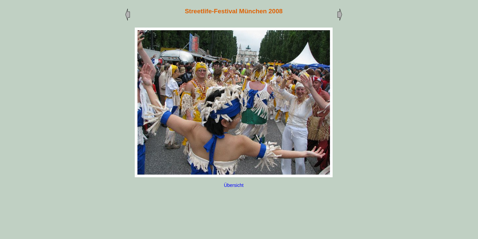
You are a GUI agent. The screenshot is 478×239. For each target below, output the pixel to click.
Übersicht (233, 185)
